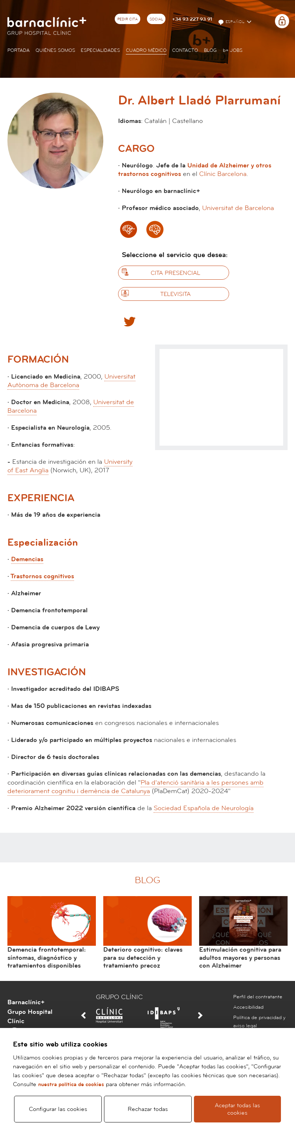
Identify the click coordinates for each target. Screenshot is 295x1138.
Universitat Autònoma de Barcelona (71, 380)
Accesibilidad (248, 1007)
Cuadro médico (146, 50)
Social (156, 19)
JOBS (232, 50)
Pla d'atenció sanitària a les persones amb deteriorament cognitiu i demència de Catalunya (135, 786)
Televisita (175, 294)
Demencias (27, 559)
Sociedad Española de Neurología (204, 808)
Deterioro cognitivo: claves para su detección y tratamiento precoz (142, 957)
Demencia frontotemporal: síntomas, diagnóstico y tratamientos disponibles (46, 957)
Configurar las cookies (58, 1108)
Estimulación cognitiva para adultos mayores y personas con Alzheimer (240, 957)
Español (231, 22)
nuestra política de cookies (71, 1083)
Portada (18, 50)
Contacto (185, 50)
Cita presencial (175, 273)
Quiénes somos (55, 50)
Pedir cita (127, 19)
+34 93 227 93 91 (192, 19)
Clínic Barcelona (223, 174)
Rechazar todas (148, 1108)
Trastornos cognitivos (42, 576)
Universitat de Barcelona (238, 208)
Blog (210, 50)
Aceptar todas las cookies (237, 1108)
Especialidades (100, 50)
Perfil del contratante (257, 997)
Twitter (129, 321)
